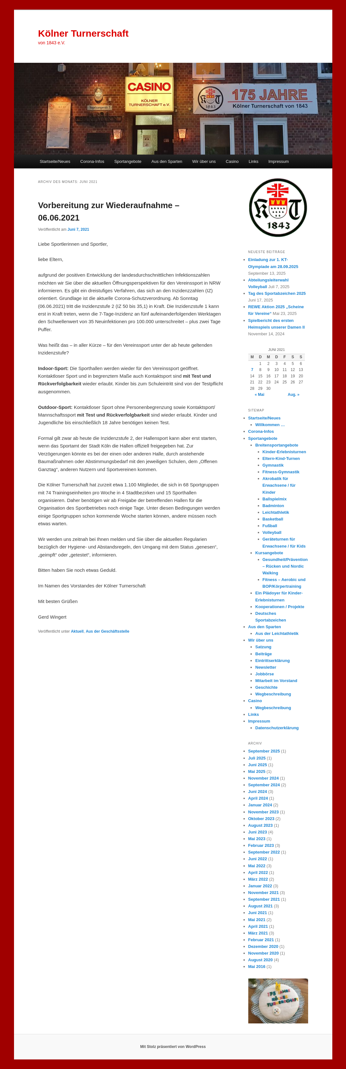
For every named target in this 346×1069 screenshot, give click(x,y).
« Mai (259, 394)
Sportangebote (127, 161)
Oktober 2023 (261, 818)
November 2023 (263, 812)
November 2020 (263, 953)
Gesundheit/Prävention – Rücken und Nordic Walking (285, 566)
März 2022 (258, 879)
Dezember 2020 (263, 946)
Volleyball (272, 532)
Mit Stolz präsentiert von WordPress (173, 1046)
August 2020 (260, 959)
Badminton (273, 505)
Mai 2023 (256, 838)
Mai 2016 (256, 966)
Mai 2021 (256, 919)
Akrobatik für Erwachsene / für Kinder (279, 485)
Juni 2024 (257, 791)
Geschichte (266, 687)
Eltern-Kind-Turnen (281, 458)
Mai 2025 (256, 771)
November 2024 (263, 778)
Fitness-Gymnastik (281, 471)
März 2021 (258, 933)
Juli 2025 (257, 758)
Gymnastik (273, 465)
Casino (232, 161)
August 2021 (260, 906)
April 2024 (258, 798)
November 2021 (263, 892)
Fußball (270, 525)
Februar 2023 (261, 845)
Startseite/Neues (55, 161)
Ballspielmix (275, 499)
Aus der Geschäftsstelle (107, 631)
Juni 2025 (257, 764)
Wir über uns (204, 161)
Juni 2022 (257, 858)
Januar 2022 (260, 886)
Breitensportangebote (276, 445)
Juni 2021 (257, 912)
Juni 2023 (257, 832)
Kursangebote (269, 552)
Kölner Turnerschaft (83, 33)
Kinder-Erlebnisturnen (284, 451)
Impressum (278, 161)
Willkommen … (270, 424)
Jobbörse (264, 674)
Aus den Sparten (167, 161)
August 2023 (260, 825)
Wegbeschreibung (273, 694)
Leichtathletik (276, 512)
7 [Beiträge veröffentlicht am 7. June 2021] (252, 369)
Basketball (273, 519)
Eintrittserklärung (272, 660)
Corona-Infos (92, 161)
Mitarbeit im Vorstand (276, 680)
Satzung (263, 646)
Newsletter (265, 667)
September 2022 (264, 852)
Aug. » (294, 394)
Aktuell (77, 631)
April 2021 (258, 926)
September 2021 (264, 899)
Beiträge (263, 653)
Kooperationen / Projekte (279, 606)
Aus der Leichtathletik (277, 633)
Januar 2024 (260, 805)
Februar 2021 (261, 939)
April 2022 (258, 872)
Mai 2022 (256, 865)
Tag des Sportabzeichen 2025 (277, 293)
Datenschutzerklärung (277, 727)
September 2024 (264, 784)
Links (253, 161)
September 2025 (264, 751)
